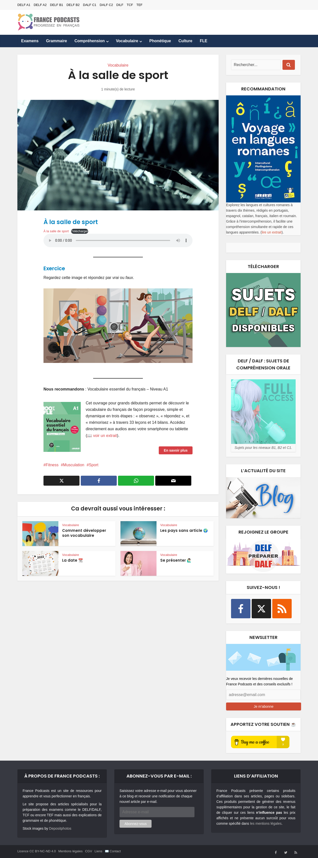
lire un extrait (271, 232)
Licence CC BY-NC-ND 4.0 (36, 851)
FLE (203, 41)
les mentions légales (265, 823)
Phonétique (160, 41)
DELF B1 (56, 5)
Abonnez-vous (135, 824)
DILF (119, 5)
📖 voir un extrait (102, 435)
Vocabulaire (127, 41)
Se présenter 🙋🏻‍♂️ (176, 560)
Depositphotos (60, 828)
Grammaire (56, 41)
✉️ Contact (113, 851)
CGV (88, 851)
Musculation (73, 465)
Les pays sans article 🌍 (184, 530)
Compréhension (90, 41)
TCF (130, 5)
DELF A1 (23, 5)
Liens (98, 851)
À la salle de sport (56, 231)
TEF (139, 5)
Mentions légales (70, 851)
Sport (93, 465)
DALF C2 (106, 5)
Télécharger (79, 231)
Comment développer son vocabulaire (84, 533)
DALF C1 (89, 5)
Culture (185, 41)
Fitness (52, 465)
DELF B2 (73, 5)
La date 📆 (72, 560)
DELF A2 (40, 5)
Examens (30, 41)
